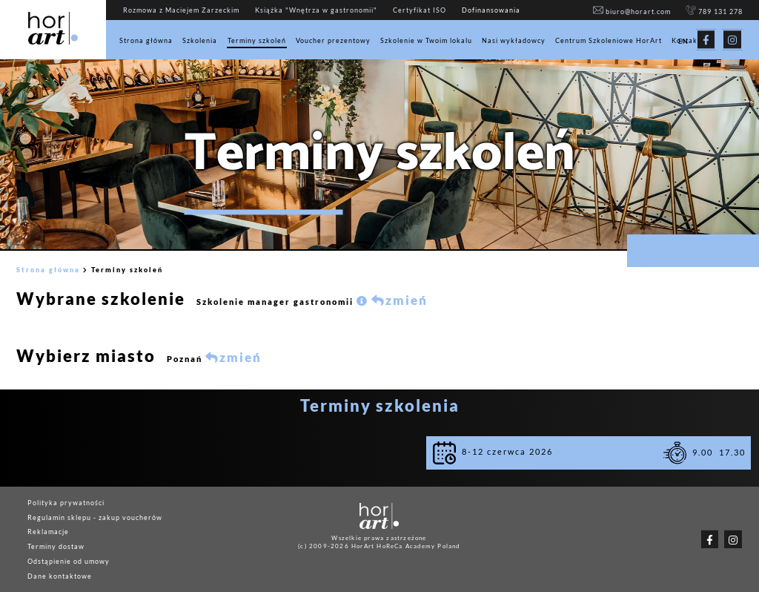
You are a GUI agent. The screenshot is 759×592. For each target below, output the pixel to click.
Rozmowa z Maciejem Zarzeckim (181, 10)
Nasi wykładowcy (514, 40)
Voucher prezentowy (333, 40)
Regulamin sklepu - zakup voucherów (94, 517)
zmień (399, 300)
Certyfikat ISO (419, 10)
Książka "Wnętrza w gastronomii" (316, 10)
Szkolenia (199, 40)
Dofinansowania (491, 10)
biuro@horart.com (631, 11)
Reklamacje (48, 531)
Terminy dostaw (55, 546)
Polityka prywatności (66, 502)
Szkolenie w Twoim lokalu (426, 40)
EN (683, 42)
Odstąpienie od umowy (68, 561)
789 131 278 (714, 11)
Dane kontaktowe (59, 575)
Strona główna (146, 40)
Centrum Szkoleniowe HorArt (608, 40)
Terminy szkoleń (257, 40)
